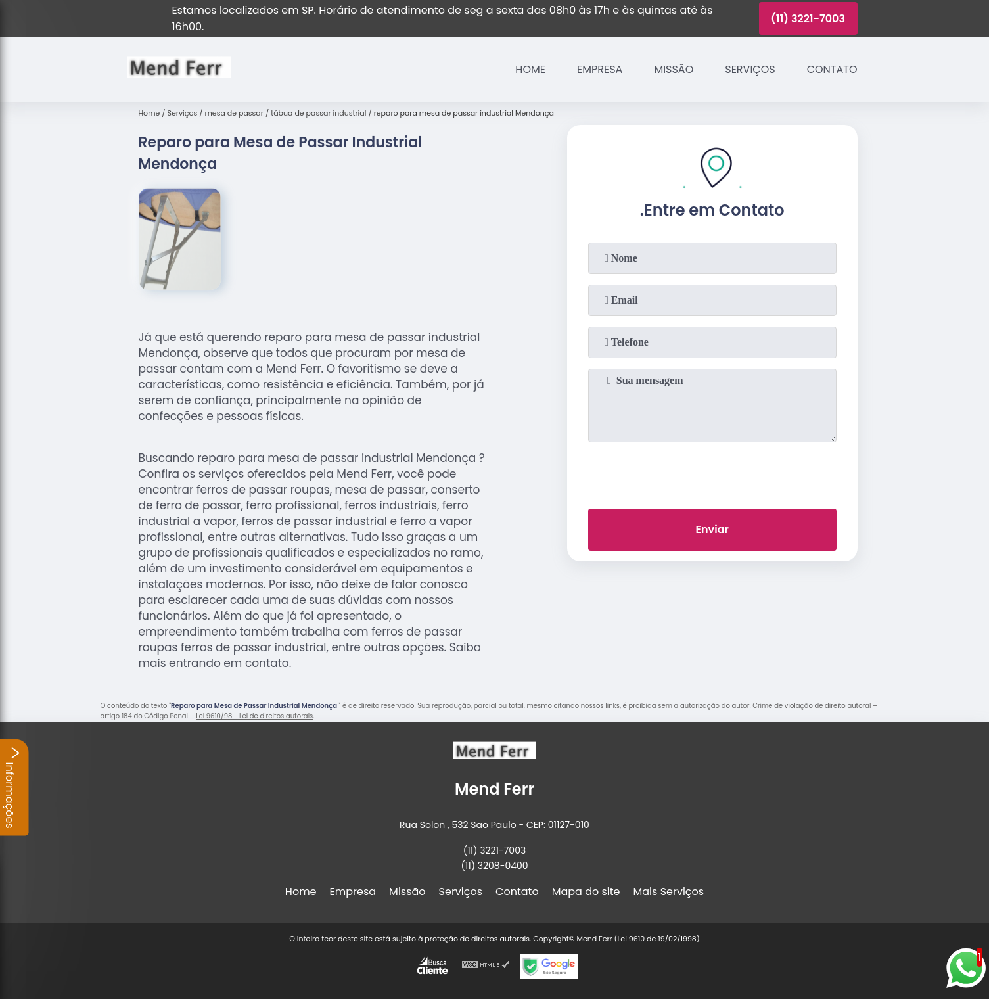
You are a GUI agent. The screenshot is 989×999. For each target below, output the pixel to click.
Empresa (599, 69)
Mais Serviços (668, 891)
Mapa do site (586, 891)
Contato (832, 69)
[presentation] (712, 472)
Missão (673, 69)
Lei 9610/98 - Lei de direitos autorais (254, 716)
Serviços (750, 69)
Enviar (711, 529)
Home (530, 69)
